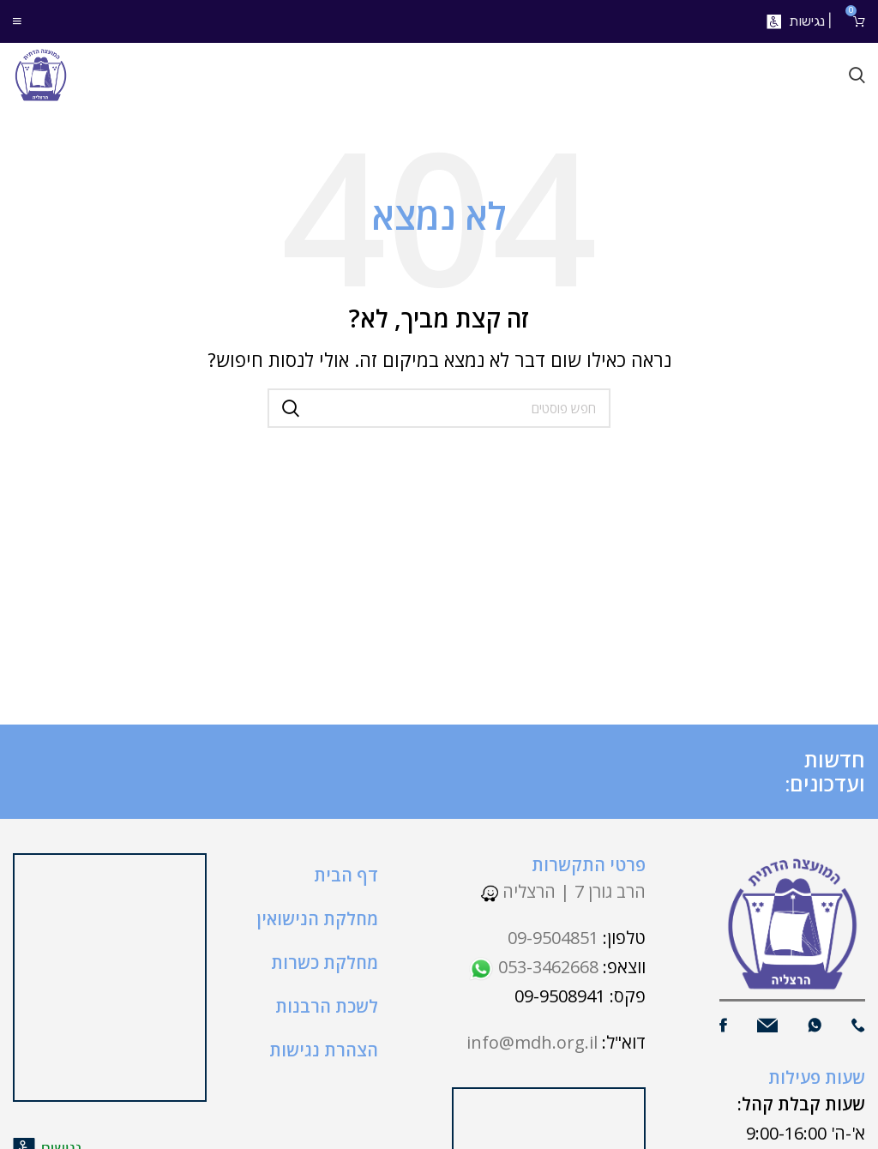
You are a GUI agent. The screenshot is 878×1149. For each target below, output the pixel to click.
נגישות (807, 21)
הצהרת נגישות (323, 1050)
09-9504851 (553, 937)
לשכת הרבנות (326, 1006)
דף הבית (346, 875)
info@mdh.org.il (532, 1042)
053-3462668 (533, 966)
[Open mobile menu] (17, 21)
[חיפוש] (857, 75)
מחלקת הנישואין (317, 918)
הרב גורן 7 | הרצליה (563, 891)
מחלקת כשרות (324, 962)
